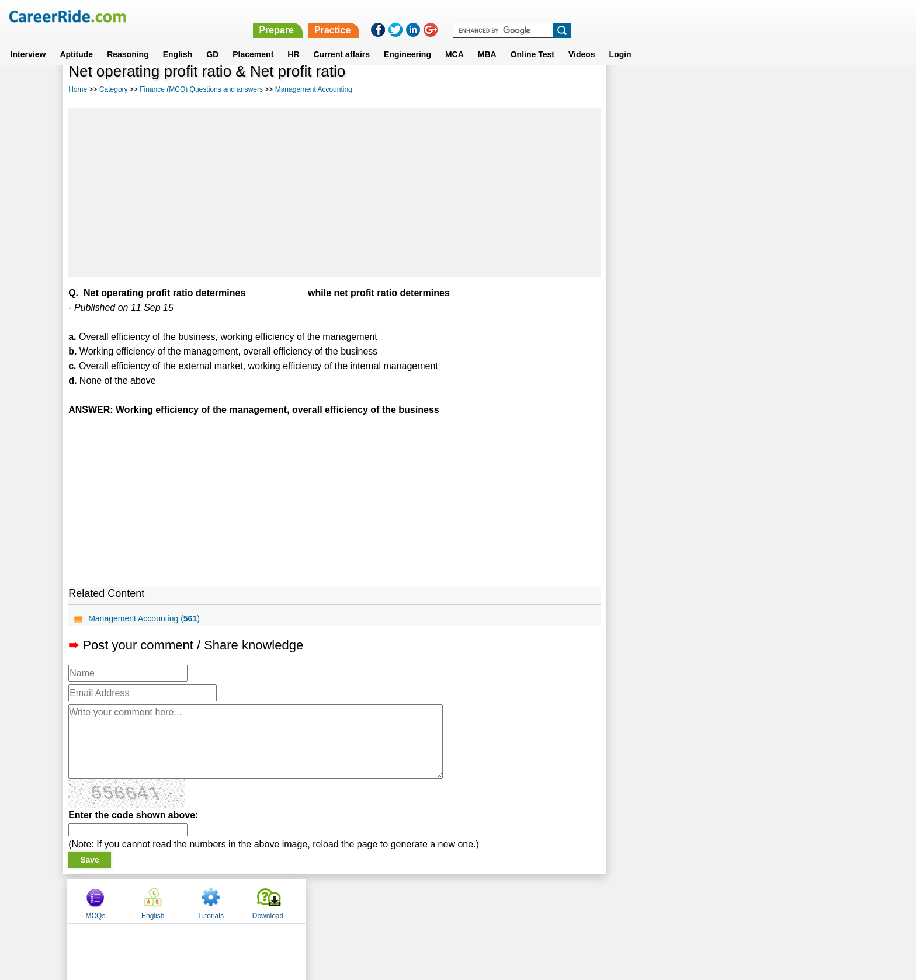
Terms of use (452, 900)
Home (77, 89)
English (178, 40)
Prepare (612, 16)
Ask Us (500, 900)
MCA (454, 40)
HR (293, 40)
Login (620, 40)
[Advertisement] (334, 192)
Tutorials (753, 89)
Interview (28, 40)
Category (113, 89)
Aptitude (76, 40)
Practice (668, 16)
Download (810, 89)
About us (352, 900)
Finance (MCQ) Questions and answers (201, 89)
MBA (487, 40)
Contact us (398, 900)
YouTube (541, 900)
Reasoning (128, 40)
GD (212, 40)
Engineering (407, 40)
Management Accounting (313, 89)
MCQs (638, 89)
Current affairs (342, 40)
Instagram (586, 900)
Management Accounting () (144, 618)
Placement (253, 40)
